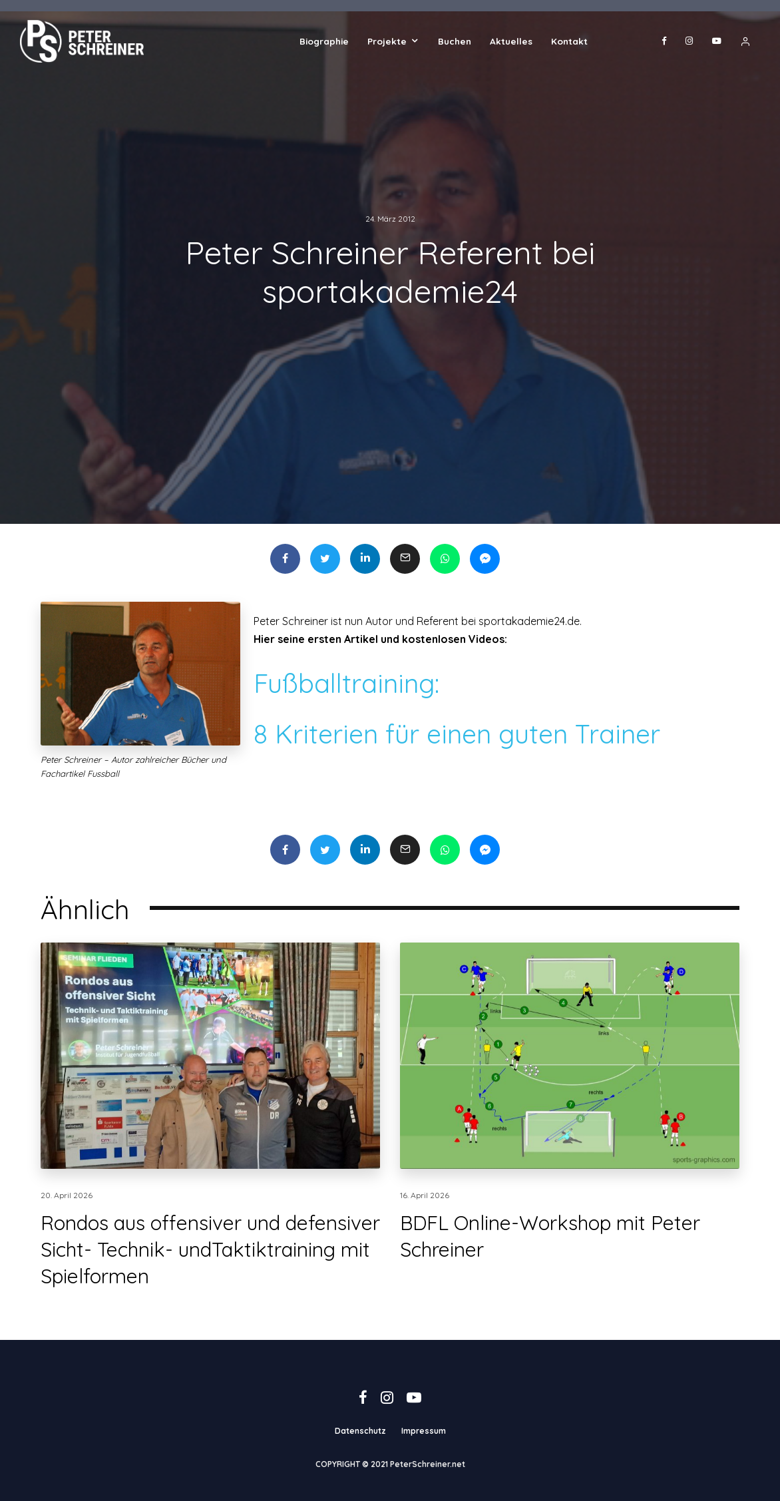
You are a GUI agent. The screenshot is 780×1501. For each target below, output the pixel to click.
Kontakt (569, 41)
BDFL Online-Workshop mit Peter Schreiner (550, 1258)
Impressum (423, 1431)
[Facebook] (664, 41)
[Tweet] (325, 559)
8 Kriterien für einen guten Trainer (457, 734)
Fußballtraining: (346, 683)
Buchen (454, 41)
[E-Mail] (405, 559)
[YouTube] (716, 41)
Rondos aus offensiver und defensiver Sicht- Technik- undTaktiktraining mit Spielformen (210, 1271)
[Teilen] (285, 559)
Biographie (324, 41)
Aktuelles (511, 41)
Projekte (387, 41)
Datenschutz (360, 1431)
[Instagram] (689, 41)
